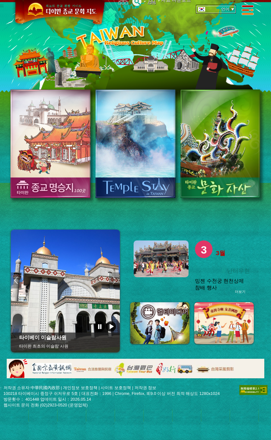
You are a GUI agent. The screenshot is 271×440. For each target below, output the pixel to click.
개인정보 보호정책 (80, 387)
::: (2, 5)
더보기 (240, 292)
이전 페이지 (16, 280)
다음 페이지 (114, 280)
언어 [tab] (216, 9)
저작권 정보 (146, 387)
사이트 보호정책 (116, 387)
